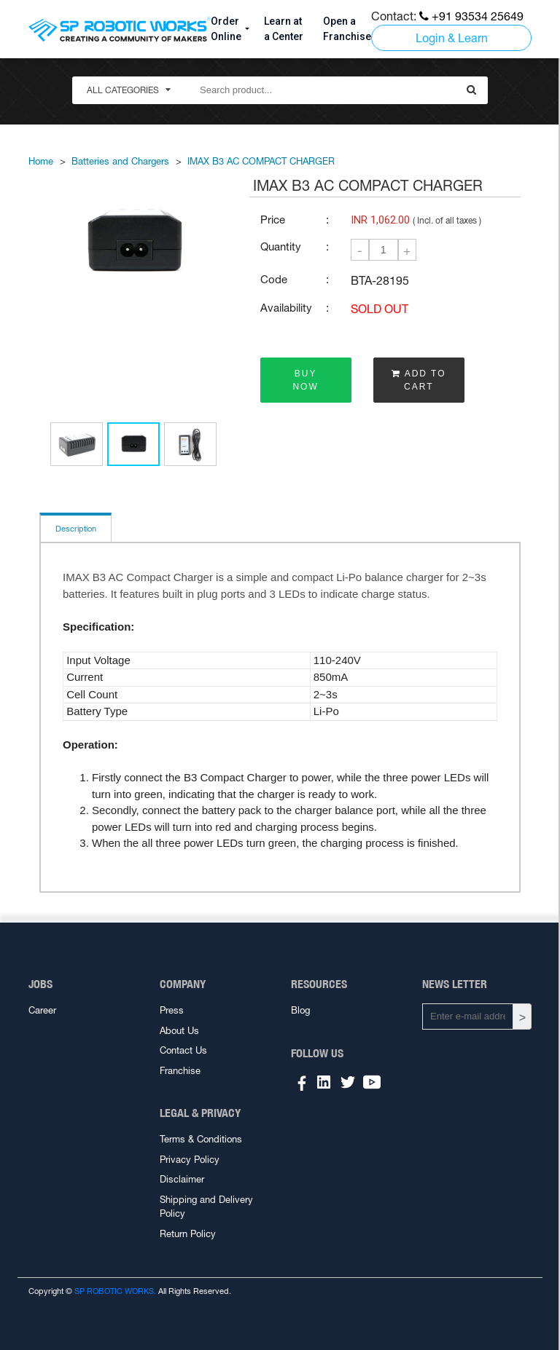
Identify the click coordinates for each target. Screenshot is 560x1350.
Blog (300, 1010)
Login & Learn (452, 37)
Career (42, 1010)
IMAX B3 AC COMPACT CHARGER (261, 161)
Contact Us (183, 1050)
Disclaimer (182, 1179)
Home (40, 161)
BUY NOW (305, 380)
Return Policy (188, 1233)
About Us (179, 1030)
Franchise (180, 1070)
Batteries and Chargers (120, 161)
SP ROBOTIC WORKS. (115, 1291)
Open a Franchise (347, 28)
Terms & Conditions (201, 1139)
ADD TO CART (419, 380)
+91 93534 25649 (471, 16)
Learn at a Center (283, 28)
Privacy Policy (189, 1159)
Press (172, 1010)
